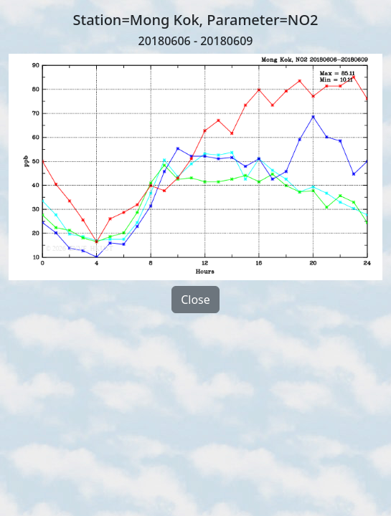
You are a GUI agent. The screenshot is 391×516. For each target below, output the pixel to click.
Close (195, 299)
